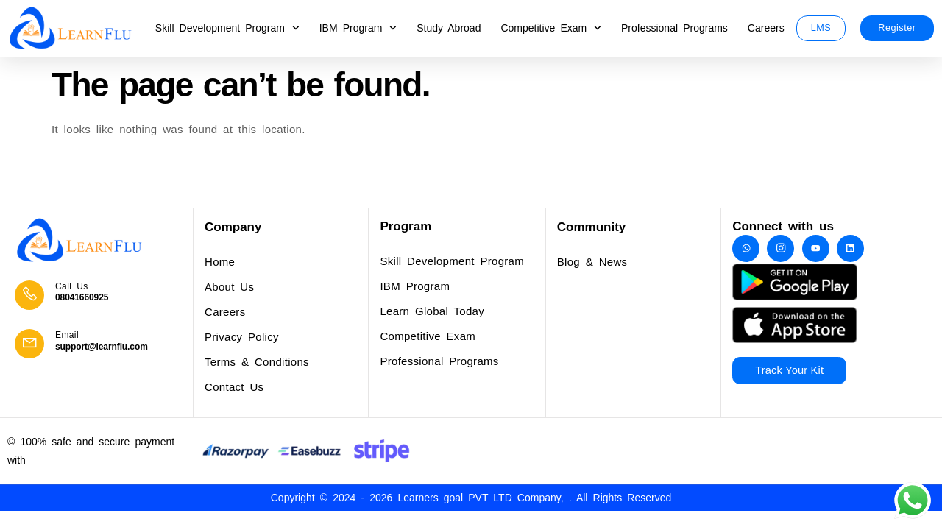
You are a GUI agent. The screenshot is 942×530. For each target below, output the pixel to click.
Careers (766, 28)
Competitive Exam (550, 28)
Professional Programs (674, 28)
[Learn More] (100, 296)
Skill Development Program (227, 28)
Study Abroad (449, 28)
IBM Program (358, 28)
